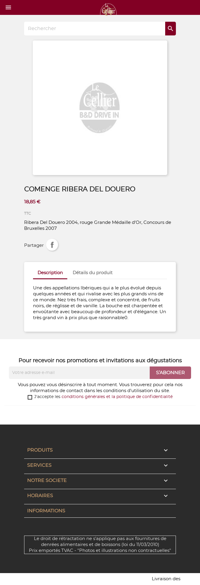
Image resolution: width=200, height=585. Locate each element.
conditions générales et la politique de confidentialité (117, 397)
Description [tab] (50, 273)
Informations (46, 510)
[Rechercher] (100, 28)
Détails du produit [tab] (92, 273)
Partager (52, 245)
